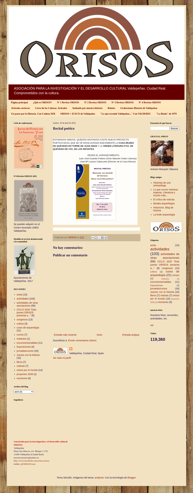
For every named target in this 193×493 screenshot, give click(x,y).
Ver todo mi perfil (62, 358)
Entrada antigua (130, 334)
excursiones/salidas (27, 342)
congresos (22, 319)
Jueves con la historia (28, 355)
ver (152, 325)
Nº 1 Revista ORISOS (68, 102)
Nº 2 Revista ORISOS (95, 102)
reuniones (22, 378)
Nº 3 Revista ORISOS (123, 102)
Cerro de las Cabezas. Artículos (51, 108)
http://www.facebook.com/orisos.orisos (31, 460)
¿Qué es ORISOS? (42, 102)
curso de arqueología (28, 327)
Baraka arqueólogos (164, 203)
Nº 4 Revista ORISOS (150, 102)
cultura (20, 323)
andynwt (99, 477)
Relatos (111, 108)
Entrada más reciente (65, 334)
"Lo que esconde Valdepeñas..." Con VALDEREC (125, 114)
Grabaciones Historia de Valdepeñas (138, 108)
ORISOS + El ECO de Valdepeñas (77, 114)
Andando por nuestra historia (87, 108)
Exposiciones (24, 346)
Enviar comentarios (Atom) (82, 340)
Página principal (19, 102)
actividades (23, 298)
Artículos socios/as (20, 108)
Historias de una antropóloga (162, 184)
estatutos (21, 338)
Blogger (131, 477)
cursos (20, 334)
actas (19, 294)
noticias (21, 366)
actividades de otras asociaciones (27, 304)
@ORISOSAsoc (28, 464)
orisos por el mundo (27, 370)
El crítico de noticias (164, 199)
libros (19, 362)
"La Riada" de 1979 (166, 114)
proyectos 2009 (25, 374)
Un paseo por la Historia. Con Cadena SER (33, 114)
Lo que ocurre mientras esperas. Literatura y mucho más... (165, 192)
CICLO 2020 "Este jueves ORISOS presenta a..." (26, 312)
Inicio (99, 334)
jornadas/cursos (25, 351)
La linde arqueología (164, 214)
